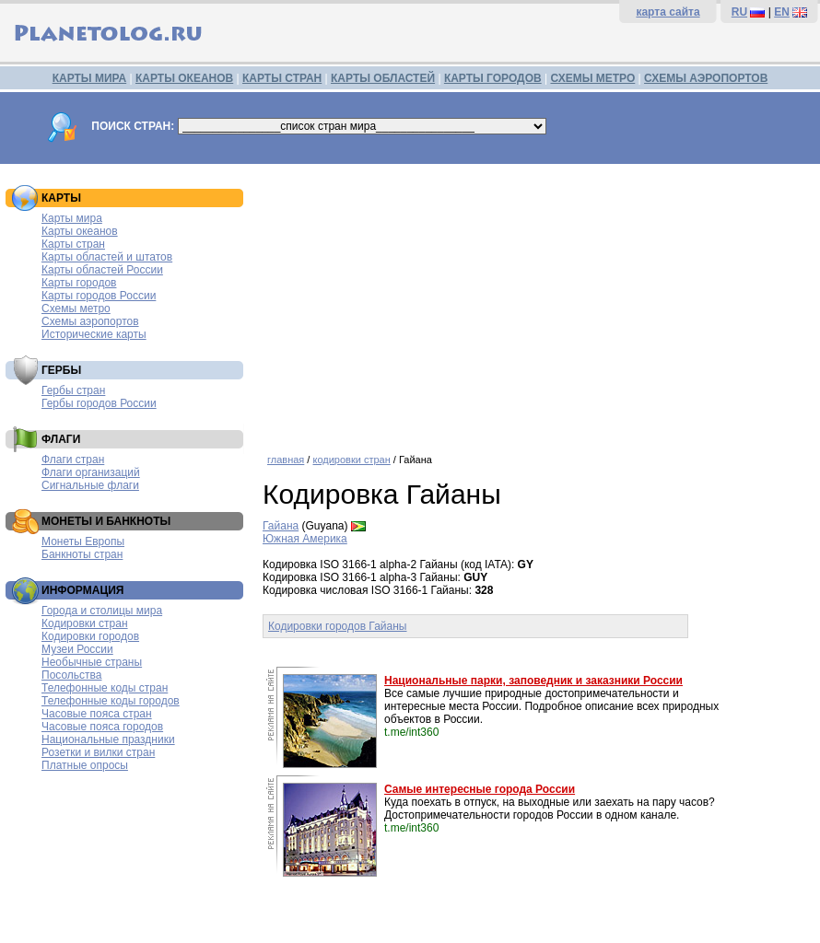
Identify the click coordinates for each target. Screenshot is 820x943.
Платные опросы (84, 765)
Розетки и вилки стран (98, 752)
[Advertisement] (537, 302)
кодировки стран (351, 459)
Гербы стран (73, 390)
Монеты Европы (82, 541)
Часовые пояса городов (102, 726)
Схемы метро (76, 308)
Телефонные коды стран (104, 687)
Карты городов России (98, 295)
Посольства (71, 675)
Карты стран (73, 244)
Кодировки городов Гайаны (337, 626)
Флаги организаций (90, 472)
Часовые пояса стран (96, 713)
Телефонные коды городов (110, 700)
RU (739, 12)
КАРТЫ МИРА (89, 78)
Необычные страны (91, 662)
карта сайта (667, 12)
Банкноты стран (82, 554)
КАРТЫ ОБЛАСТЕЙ (383, 78)
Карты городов (78, 282)
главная (285, 459)
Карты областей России (102, 269)
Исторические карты (93, 334)
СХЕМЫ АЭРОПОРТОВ (705, 78)
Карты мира (71, 218)
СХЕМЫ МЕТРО (592, 78)
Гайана (281, 525)
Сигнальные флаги (90, 485)
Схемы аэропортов (90, 321)
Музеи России (77, 649)
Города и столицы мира (101, 610)
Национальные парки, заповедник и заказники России (533, 680)
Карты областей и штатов (106, 256)
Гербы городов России (99, 403)
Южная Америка (305, 538)
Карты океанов (79, 231)
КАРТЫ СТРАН (282, 78)
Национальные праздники (108, 739)
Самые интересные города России (479, 789)
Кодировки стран (84, 623)
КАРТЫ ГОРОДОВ (493, 78)
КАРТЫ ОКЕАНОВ (184, 78)
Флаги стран (72, 459)
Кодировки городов (90, 636)
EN (782, 12)
